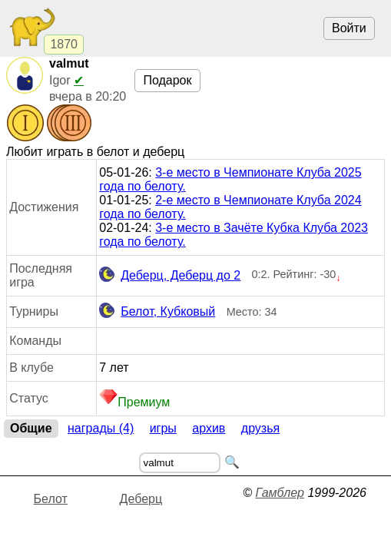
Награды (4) (101, 428)
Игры (163, 428)
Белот (51, 498)
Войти (349, 28)
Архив (208, 428)
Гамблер (279, 492)
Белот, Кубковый (157, 312)
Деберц (141, 498)
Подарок (167, 80)
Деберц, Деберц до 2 (169, 276)
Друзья (260, 428)
